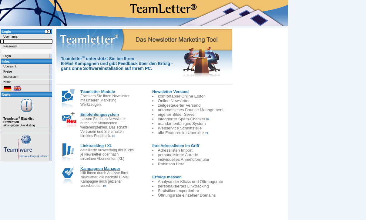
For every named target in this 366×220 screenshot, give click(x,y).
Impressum (10, 76)
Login (7, 56)
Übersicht (9, 66)
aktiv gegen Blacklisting (26, 112)
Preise (7, 71)
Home (7, 82)
